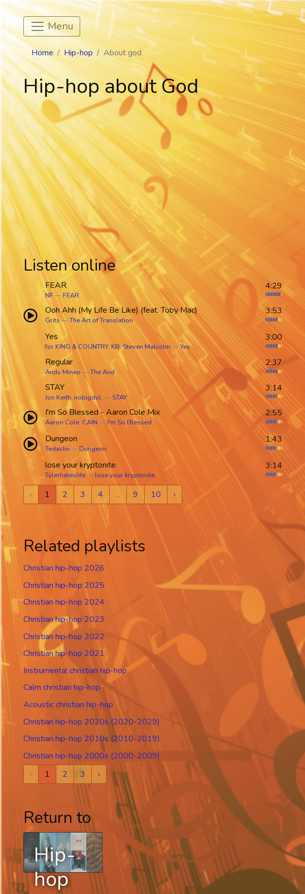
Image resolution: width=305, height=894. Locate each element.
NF (49, 295)
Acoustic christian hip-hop (68, 704)
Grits (52, 320)
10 (156, 494)
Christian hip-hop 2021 (64, 653)
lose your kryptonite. (125, 475)
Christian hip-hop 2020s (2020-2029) (91, 721)
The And (102, 372)
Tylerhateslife (65, 475)
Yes (185, 346)
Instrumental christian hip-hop (75, 670)
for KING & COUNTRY (76, 346)
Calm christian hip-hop (61, 687)
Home (42, 52)
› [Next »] (175, 494)
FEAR (71, 295)
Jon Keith (58, 397)
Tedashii (57, 448)
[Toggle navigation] (51, 26)
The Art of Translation (101, 320)
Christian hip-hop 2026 (64, 568)
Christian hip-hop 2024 (64, 602)
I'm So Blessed (129, 422)
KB (115, 346)
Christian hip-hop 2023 (64, 619)
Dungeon (93, 448)
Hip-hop (78, 52)
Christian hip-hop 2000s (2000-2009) (91, 755)
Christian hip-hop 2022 (64, 636)
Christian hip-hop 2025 (64, 585)
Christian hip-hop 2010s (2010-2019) (91, 738)
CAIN (89, 422)
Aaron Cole (62, 422)
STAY (119, 397)
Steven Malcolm (147, 346)
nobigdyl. (88, 397)
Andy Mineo (63, 372)
